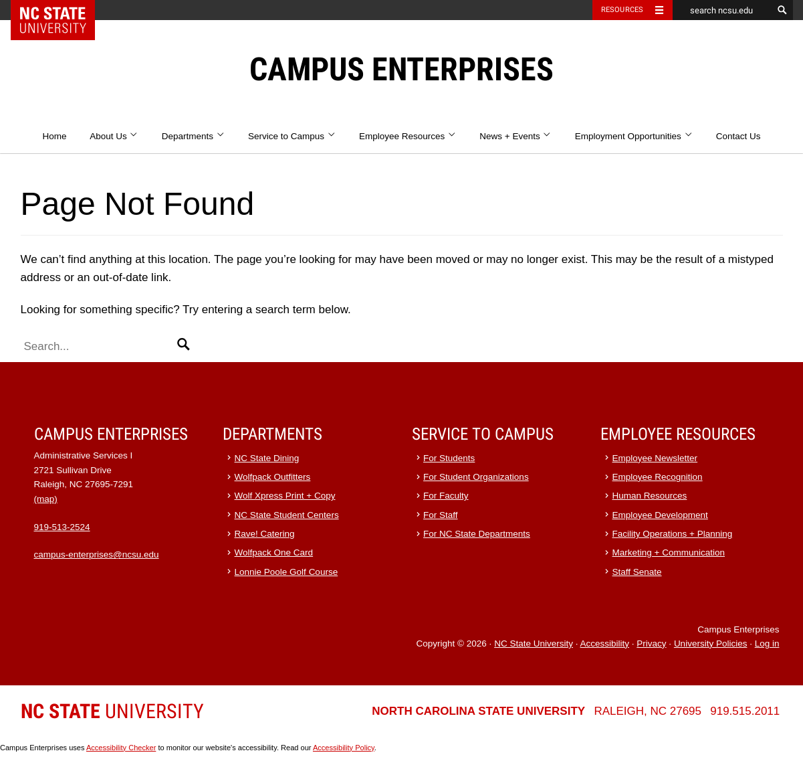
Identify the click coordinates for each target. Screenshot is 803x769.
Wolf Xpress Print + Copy (285, 496)
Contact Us (738, 136)
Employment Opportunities (634, 136)
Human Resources (649, 496)
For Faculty (446, 496)
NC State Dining (267, 458)
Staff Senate (637, 572)
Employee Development (660, 515)
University (112, 711)
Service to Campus (292, 136)
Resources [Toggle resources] (622, 9)
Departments (193, 136)
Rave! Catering (265, 534)
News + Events (515, 136)
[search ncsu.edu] (723, 10)
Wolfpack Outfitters (273, 477)
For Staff (440, 515)
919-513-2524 (62, 527)
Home (54, 136)
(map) (46, 499)
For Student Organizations (476, 477)
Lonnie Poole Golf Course (286, 572)
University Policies (711, 643)
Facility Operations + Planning (672, 534)
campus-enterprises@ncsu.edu (96, 554)
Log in (767, 643)
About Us (114, 136)
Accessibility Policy (343, 748)
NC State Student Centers (287, 515)
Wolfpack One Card (274, 552)
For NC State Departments (476, 534)
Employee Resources (408, 136)
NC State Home (61, 10)
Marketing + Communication (668, 552)
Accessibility (604, 643)
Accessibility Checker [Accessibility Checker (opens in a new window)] (121, 748)
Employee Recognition (657, 477)
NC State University (533, 643)
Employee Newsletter (655, 458)
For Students (449, 458)
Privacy (651, 643)
